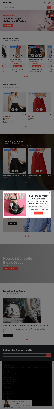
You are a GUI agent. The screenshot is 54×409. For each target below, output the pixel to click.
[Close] (49, 193)
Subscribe (38, 213)
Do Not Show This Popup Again (39, 209)
